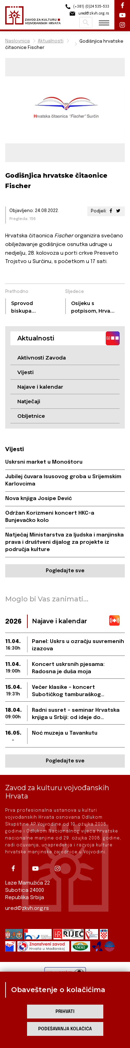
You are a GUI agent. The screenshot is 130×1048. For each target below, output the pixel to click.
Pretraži (86, 22)
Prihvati (65, 1011)
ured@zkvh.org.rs (27, 908)
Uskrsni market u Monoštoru (44, 462)
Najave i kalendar (40, 386)
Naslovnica (17, 41)
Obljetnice (31, 416)
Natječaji (28, 401)
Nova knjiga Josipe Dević (38, 498)
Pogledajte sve (65, 570)
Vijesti (25, 372)
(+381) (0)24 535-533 (86, 6)
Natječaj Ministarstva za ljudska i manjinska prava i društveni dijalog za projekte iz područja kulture (64, 542)
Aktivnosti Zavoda (41, 357)
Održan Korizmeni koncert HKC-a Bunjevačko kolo (49, 516)
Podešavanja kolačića (65, 1029)
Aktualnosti (50, 41)
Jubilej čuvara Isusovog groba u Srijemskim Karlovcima (63, 480)
